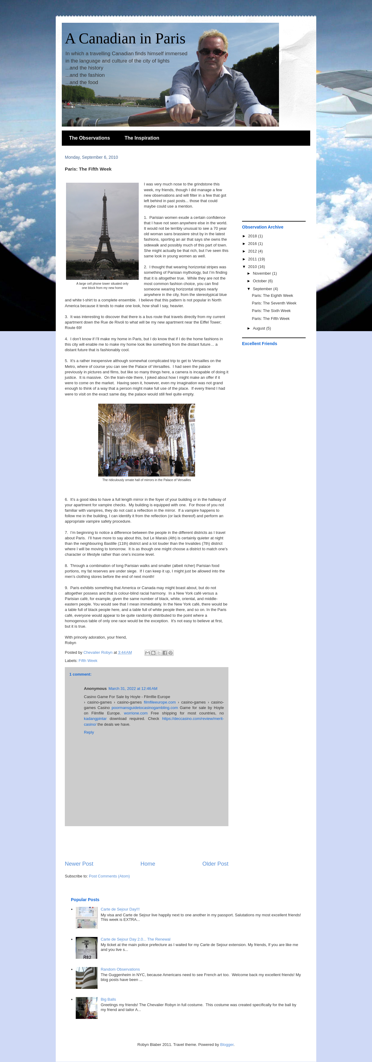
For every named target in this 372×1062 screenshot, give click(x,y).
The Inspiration (142, 138)
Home (148, 864)
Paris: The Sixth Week (271, 310)
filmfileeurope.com (160, 702)
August (259, 328)
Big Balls (108, 999)
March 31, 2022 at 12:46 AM (133, 688)
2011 (253, 259)
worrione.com (136, 713)
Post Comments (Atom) (109, 876)
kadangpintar (95, 718)
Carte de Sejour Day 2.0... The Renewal (135, 939)
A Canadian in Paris (125, 38)
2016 (253, 243)
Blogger (227, 1044)
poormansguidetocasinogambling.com (145, 707)
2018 (253, 236)
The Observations (89, 138)
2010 (253, 266)
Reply (89, 732)
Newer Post (79, 864)
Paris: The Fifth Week (271, 318)
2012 (253, 251)
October (260, 281)
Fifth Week (88, 660)
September (263, 289)
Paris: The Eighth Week (272, 295)
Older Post (215, 864)
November (262, 273)
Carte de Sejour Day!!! (120, 909)
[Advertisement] (147, 843)
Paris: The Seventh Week (274, 303)
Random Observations (120, 969)
